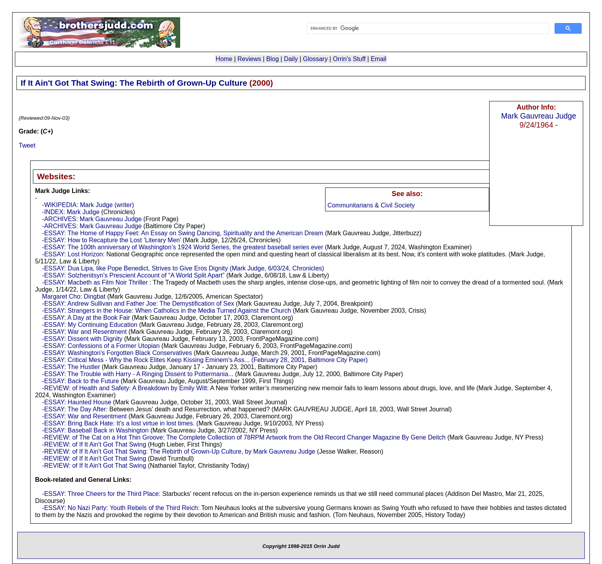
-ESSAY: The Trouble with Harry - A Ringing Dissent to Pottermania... (137, 374)
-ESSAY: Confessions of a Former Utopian (100, 345)
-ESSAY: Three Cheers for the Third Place (100, 493)
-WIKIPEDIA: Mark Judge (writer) (88, 205)
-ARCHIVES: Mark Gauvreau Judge (91, 219)
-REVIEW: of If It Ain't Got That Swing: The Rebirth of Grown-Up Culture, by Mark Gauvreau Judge (178, 451)
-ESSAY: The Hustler (71, 367)
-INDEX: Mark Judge (70, 212)
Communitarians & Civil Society (371, 205)
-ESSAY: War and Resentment (84, 331)
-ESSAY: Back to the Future (80, 381)
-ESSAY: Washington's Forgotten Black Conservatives (117, 353)
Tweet (27, 145)
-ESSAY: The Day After (74, 409)
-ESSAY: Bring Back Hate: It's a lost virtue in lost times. (118, 423)
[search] (427, 28)
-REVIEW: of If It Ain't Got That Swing (94, 444)
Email (378, 59)
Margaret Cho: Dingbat (73, 296)
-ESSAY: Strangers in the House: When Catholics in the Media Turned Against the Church (166, 310)
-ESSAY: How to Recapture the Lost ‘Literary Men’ (111, 240)
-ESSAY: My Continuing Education (89, 324)
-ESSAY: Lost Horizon (72, 254)
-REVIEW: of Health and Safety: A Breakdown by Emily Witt (124, 388)
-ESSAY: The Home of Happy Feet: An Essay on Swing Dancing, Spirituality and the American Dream (182, 233)
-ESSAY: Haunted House (76, 402)
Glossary (315, 59)
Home (224, 59)
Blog (272, 59)
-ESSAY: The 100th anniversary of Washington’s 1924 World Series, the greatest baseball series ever (182, 247)
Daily (291, 59)
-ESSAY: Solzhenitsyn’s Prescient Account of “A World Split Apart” (133, 275)
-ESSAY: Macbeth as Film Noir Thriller (95, 282)
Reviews (249, 59)
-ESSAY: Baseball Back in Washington (95, 430)
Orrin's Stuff (349, 59)
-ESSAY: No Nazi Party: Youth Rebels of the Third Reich (120, 508)
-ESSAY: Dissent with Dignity (82, 338)
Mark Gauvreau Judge (538, 116)
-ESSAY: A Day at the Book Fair (86, 317)
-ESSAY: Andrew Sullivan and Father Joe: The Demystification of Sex (138, 303)
